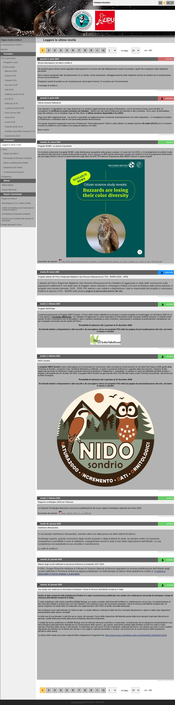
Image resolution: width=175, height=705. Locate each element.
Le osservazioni (8, 58)
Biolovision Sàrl (77, 702)
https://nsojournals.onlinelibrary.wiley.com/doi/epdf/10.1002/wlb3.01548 (136, 635)
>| (103, 50)
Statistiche (6, 177)
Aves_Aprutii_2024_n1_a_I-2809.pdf (76, 513)
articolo (97, 154)
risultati (128, 154)
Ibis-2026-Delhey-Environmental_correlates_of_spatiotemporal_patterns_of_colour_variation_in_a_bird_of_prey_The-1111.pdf (112, 261)
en (160, 3)
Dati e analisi (8, 67)
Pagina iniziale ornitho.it (11, 40)
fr (172, 3)
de (168, 3)
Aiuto (4, 149)
